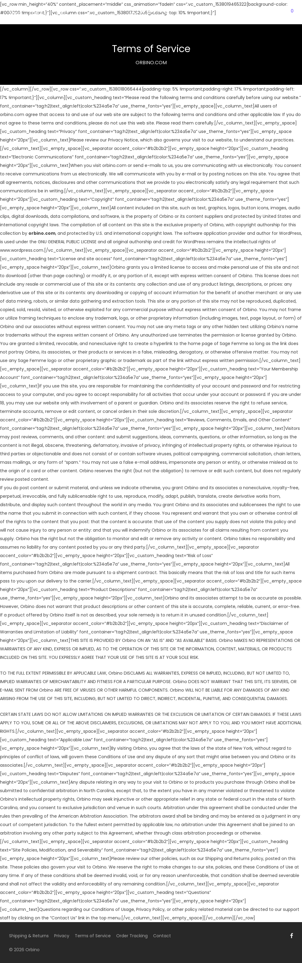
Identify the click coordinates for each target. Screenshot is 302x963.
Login (265, 12)
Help (62, 12)
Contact (162, 936)
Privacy (61, 936)
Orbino (32, 950)
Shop (15, 12)
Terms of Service (93, 936)
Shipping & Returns (29, 936)
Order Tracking (132, 936)
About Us (39, 12)
